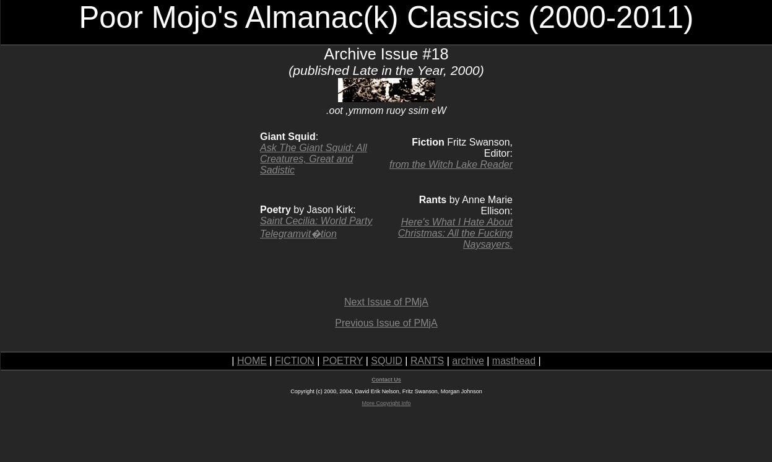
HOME (252, 360)
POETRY (343, 360)
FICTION (294, 360)
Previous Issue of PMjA (386, 323)
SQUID (386, 360)
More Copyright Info (386, 403)
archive (468, 360)
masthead (514, 360)
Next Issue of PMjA (386, 302)
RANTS (427, 360)
